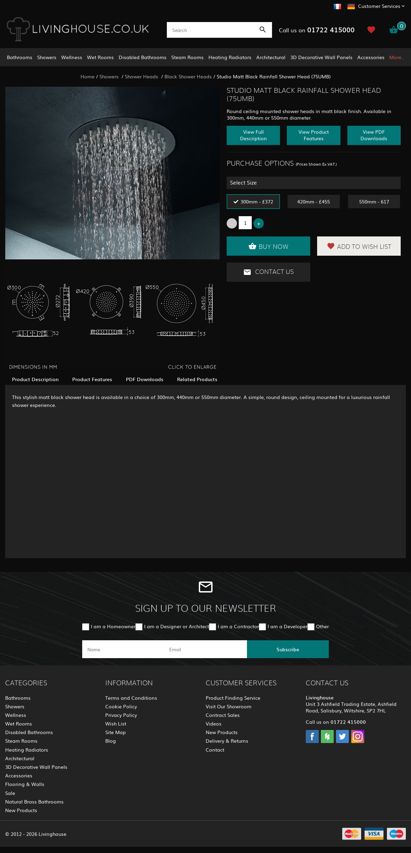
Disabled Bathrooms (142, 57)
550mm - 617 (374, 201)
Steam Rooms (187, 57)
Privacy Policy (121, 714)
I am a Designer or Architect (176, 626)
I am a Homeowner (113, 626)
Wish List (115, 723)
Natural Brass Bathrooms (34, 801)
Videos (213, 723)
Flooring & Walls (24, 783)
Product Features (92, 379)
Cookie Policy (121, 706)
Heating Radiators (229, 57)
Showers (46, 57)
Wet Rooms (100, 57)
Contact (215, 749)
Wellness (71, 57)
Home (87, 76)
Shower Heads (142, 76)
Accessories (371, 57)
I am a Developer (287, 626)
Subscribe (288, 649)
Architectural (270, 57)
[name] (123, 649)
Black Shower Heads (188, 76)
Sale (10, 792)
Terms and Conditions (131, 697)
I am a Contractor (238, 626)
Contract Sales (223, 714)
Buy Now (268, 246)
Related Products (197, 379)
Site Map (115, 732)
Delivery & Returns (227, 740)
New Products (21, 810)
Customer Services (379, 5)
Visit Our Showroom (228, 706)
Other (322, 626)
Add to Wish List (359, 246)
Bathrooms (19, 57)
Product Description (35, 379)
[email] (205, 649)
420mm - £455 (313, 201)
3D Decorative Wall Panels (321, 57)
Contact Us (268, 272)
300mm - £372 (256, 201)
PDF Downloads (144, 379)
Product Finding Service (233, 697)
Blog (110, 740)
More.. (396, 57)
